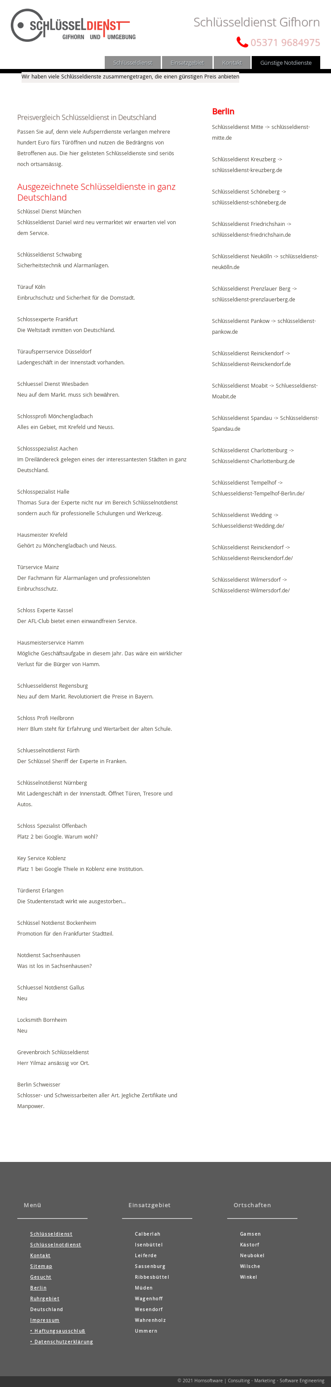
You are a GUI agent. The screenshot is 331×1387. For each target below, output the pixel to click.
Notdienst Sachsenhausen (48, 956)
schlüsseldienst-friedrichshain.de (251, 235)
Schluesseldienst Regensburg (52, 686)
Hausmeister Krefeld (42, 535)
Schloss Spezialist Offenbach (52, 826)
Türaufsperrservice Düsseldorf (54, 352)
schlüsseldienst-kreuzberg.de (247, 170)
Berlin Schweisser (38, 1085)
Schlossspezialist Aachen (47, 449)
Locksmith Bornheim (42, 1020)
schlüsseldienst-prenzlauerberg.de (253, 300)
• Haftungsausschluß (57, 1332)
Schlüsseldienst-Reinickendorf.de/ (252, 559)
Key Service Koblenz (41, 859)
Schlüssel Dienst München (49, 212)
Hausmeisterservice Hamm (50, 643)
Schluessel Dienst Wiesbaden (52, 384)
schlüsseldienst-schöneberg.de (249, 203)
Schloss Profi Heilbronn (45, 718)
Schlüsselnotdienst (55, 1245)
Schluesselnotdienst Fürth (48, 751)
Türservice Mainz (38, 568)
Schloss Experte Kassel (45, 611)
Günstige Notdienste (286, 62)
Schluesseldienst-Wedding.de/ (248, 526)
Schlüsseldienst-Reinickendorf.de (251, 364)
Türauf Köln (31, 287)
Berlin (38, 1289)
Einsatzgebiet (187, 62)
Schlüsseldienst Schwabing (49, 255)
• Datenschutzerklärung (61, 1342)
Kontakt (232, 62)
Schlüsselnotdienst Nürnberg (52, 783)
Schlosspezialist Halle (43, 492)
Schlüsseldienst (132, 62)
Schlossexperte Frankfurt (47, 320)
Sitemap (41, 1267)
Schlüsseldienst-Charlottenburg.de (253, 462)
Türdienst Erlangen (40, 891)
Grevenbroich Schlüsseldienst (53, 1053)
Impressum (45, 1321)
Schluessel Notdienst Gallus (50, 988)
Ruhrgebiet (44, 1299)
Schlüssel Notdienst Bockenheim (56, 923)
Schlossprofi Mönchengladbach (55, 417)
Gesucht (41, 1278)
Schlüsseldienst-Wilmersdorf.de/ (251, 591)
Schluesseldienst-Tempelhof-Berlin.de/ (258, 494)
